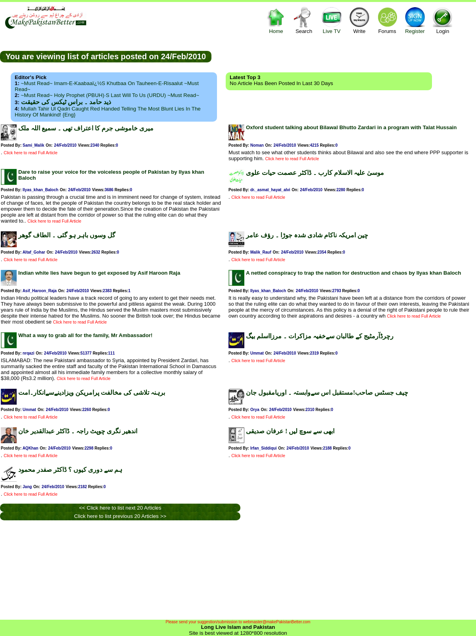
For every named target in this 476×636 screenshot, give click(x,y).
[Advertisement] (344, 56)
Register (415, 20)
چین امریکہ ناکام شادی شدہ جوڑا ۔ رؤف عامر (307, 235)
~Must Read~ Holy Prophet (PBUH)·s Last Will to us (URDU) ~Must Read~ (110, 95)
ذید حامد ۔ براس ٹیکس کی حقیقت (66, 102)
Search (304, 20)
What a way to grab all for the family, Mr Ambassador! (85, 335)
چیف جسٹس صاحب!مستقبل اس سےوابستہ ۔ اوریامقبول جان (327, 392)
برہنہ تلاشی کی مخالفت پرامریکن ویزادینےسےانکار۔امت (91, 392)
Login (443, 20)
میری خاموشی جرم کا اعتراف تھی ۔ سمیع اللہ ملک (86, 128)
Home (276, 20)
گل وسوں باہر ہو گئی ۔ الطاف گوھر (66, 235)
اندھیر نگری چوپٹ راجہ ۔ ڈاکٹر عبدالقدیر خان (77, 431)
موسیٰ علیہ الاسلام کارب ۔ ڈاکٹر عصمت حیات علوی (315, 172)
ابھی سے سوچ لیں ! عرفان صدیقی (290, 431)
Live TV (332, 20)
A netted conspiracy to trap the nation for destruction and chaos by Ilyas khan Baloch (353, 273)
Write (359, 20)
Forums (387, 20)
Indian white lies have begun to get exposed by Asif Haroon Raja (99, 273)
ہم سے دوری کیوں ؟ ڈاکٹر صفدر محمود (70, 469)
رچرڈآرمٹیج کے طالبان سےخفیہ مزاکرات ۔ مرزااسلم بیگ (319, 336)
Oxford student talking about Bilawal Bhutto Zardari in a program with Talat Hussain (351, 127)
